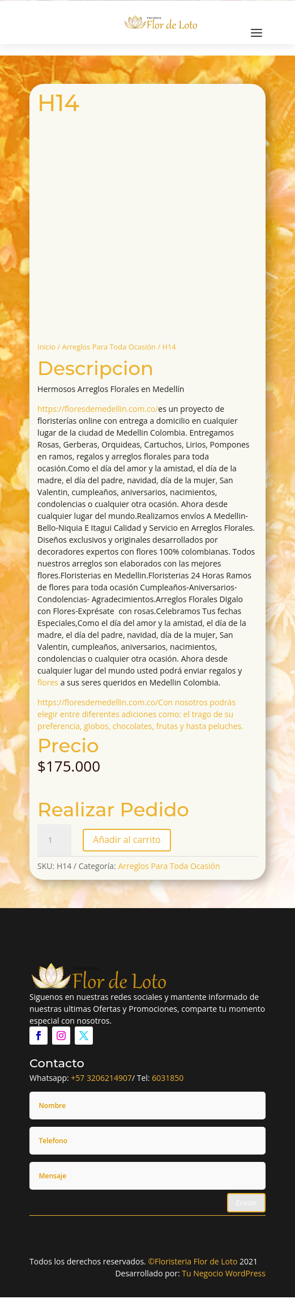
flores (47, 682)
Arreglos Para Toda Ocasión (109, 347)
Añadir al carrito (126, 839)
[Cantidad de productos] (54, 840)
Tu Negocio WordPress (224, 1273)
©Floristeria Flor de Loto (192, 1261)
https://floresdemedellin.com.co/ (97, 408)
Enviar (246, 1203)
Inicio (46, 347)
